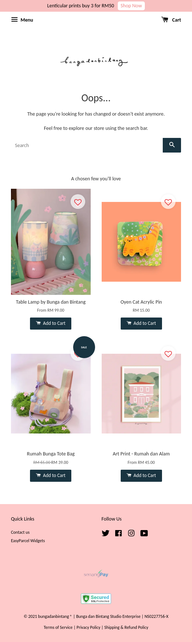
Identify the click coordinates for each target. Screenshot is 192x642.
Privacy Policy (88, 627)
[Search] (87, 145)
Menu (22, 19)
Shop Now (131, 6)
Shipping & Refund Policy (126, 627)
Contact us (20, 532)
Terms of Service (58, 627)
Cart (171, 19)
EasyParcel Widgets (28, 540)
